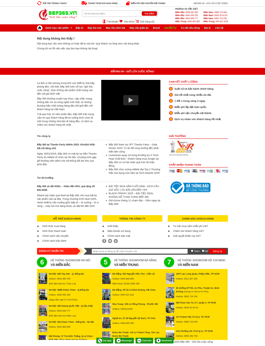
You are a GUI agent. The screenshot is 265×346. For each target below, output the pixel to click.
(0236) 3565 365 (131, 283)
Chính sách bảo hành (54, 240)
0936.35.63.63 (215, 15)
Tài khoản (112, 21)
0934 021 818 (127, 294)
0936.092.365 (186, 12)
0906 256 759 (191, 336)
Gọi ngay (105, 341)
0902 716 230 (191, 296)
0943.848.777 (186, 18)
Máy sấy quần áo (139, 28)
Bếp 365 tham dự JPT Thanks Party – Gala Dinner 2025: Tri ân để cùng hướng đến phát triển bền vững (134, 148)
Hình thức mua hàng (53, 226)
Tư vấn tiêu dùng (190, 28)
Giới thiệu (112, 226)
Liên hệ (219, 28)
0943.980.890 (63, 327)
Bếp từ (79, 28)
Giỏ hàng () (147, 21)
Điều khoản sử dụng (118, 230)
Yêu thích (129, 21)
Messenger (124, 341)
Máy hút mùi (94, 28)
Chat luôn (144, 341)
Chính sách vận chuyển (55, 235)
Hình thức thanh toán (54, 230)
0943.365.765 (186, 15)
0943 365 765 (63, 278)
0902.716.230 (215, 18)
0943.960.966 (187, 21)
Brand (156, 28)
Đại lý (207, 28)
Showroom (164, 341)
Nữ (206, 251)
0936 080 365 (127, 323)
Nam (197, 251)
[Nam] (192, 251)
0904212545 (127, 309)
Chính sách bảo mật (118, 235)
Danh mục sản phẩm (53, 28)
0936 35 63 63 (191, 307)
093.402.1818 (215, 21)
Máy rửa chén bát (115, 28)
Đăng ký (217, 251)
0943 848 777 (63, 311)
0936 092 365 (63, 294)
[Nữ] (203, 251)
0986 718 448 (191, 322)
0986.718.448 (215, 12)
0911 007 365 (191, 278)
